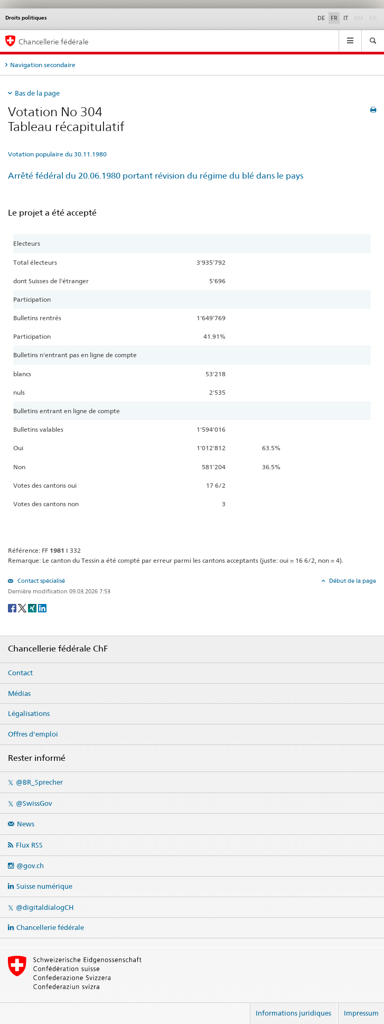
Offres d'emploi (33, 734)
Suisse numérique (44, 886)
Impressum (361, 1013)
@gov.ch (30, 865)
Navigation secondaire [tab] (43, 65)
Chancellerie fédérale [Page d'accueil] (53, 41)
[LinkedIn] (42, 607)
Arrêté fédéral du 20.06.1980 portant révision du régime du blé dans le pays (155, 176)
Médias (19, 693)
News (25, 824)
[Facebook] (13, 607)
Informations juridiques (293, 1013)
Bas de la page (37, 93)
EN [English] (373, 18)
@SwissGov (34, 803)
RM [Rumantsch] (358, 18)
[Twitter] (23, 607)
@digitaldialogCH (44, 907)
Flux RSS (29, 845)
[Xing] (33, 607)
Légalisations (29, 713)
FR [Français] (334, 18)
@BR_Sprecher (39, 782)
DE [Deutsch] (321, 18)
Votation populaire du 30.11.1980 (57, 154)
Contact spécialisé (40, 580)
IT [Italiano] (345, 18)
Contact (20, 672)
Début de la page (351, 580)
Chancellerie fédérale (50, 927)
